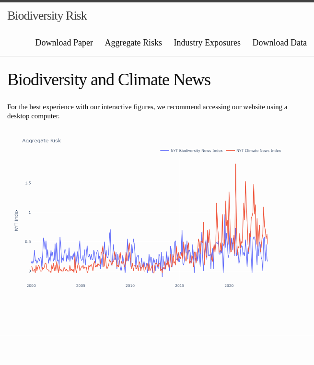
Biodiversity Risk (47, 16)
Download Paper (64, 42)
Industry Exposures (207, 42)
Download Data (280, 42)
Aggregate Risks (133, 42)
